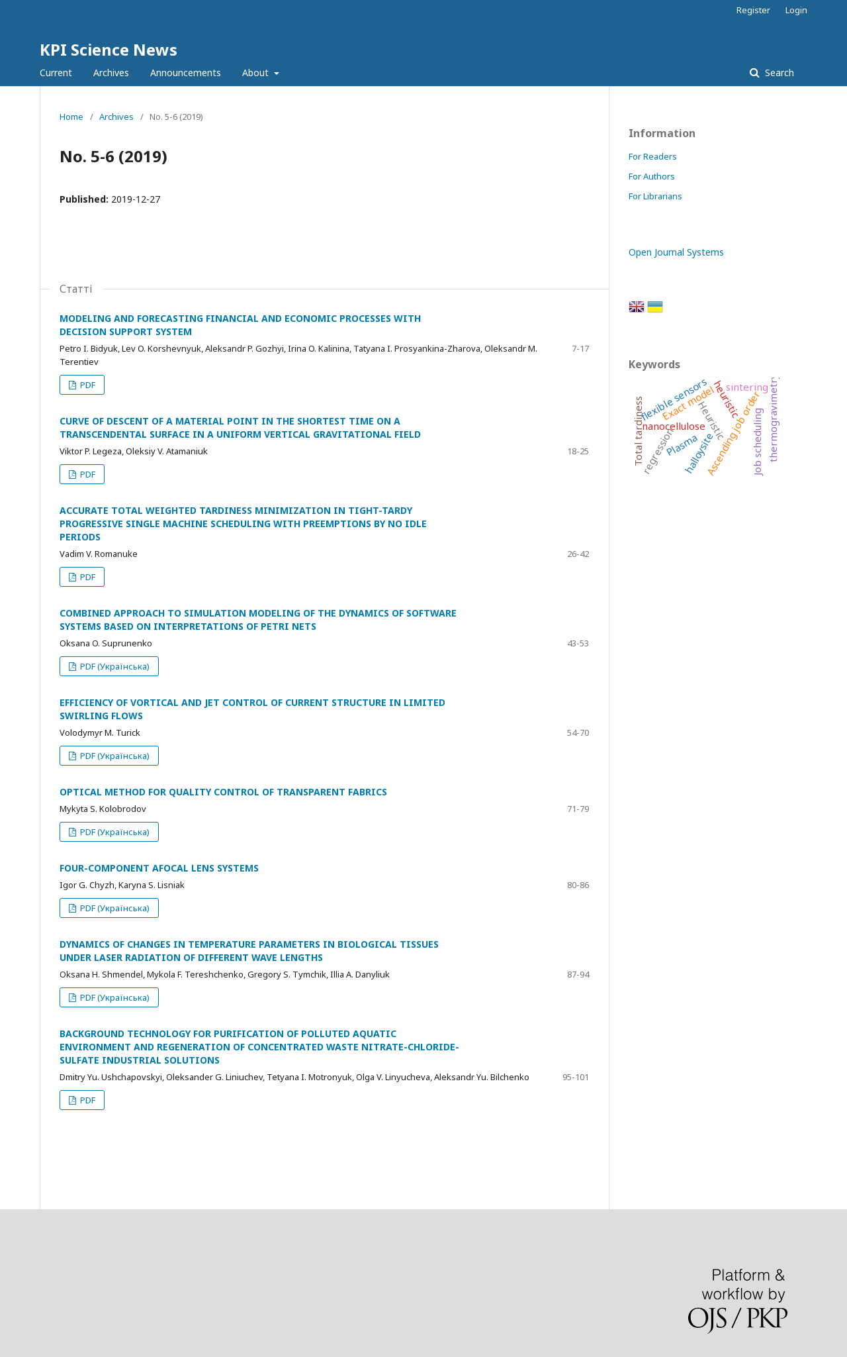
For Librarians (655, 196)
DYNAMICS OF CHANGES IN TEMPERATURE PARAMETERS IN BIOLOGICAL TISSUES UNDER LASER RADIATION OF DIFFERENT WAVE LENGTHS (249, 951)
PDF (86, 385)
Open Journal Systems (676, 252)
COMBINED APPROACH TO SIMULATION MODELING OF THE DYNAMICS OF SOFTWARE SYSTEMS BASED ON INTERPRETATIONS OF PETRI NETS (258, 619)
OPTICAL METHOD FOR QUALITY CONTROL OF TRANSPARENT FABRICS (223, 791)
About (256, 72)
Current (56, 72)
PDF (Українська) (114, 666)
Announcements (185, 72)
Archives (111, 72)
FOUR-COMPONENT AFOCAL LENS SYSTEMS (159, 868)
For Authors (652, 176)
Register (753, 10)
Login (796, 10)
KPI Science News (108, 49)
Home (71, 117)
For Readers (653, 156)
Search (778, 72)
